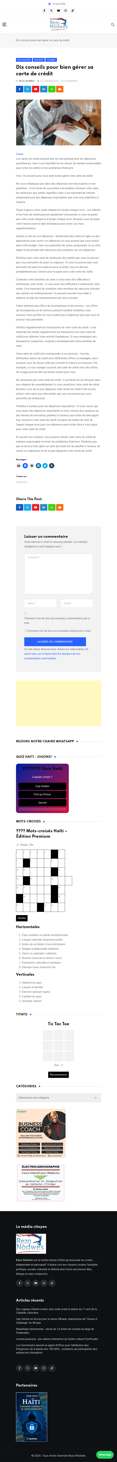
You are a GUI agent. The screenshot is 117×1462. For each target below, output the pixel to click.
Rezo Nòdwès (77, 1455)
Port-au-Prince (42, 794)
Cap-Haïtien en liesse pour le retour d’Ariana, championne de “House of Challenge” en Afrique (57, 1321)
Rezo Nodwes (27, 81)
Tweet (19, 154)
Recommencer (58, 1074)
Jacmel (42, 802)
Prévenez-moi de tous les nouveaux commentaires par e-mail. (57, 621)
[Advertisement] (58, 703)
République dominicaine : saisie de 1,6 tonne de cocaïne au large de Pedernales (55, 1331)
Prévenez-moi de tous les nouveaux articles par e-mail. (59, 630)
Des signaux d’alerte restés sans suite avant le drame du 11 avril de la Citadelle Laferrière (56, 1311)
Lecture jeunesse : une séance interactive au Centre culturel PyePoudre (57, 1339)
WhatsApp (105, 1454)
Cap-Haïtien (42, 786)
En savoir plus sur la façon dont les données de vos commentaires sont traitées (56, 654)
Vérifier (22, 918)
